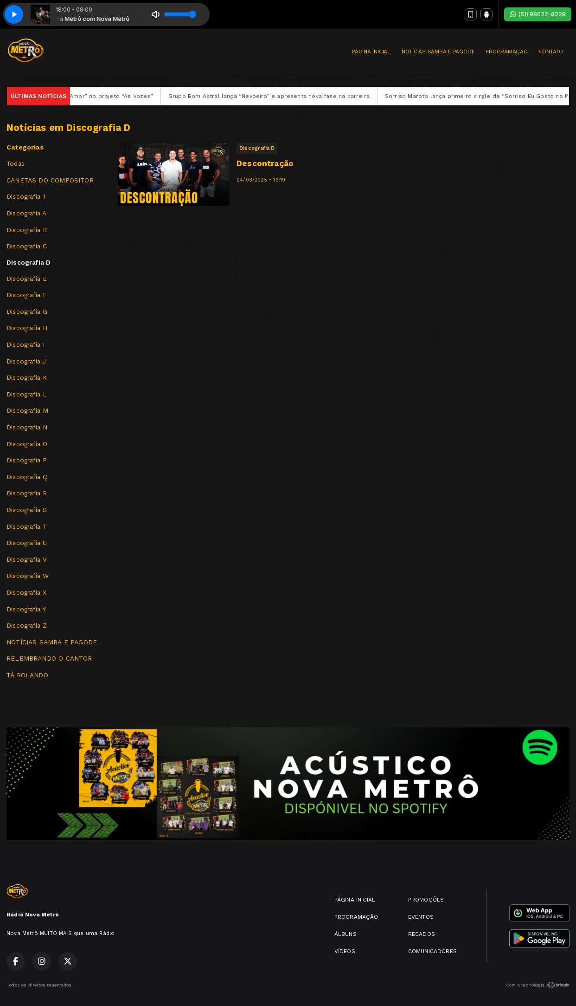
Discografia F (26, 295)
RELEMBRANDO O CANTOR (49, 658)
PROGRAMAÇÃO (506, 51)
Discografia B (26, 230)
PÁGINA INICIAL (371, 51)
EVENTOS (421, 917)
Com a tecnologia (538, 985)
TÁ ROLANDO (27, 675)
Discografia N (26, 427)
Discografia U (26, 542)
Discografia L (26, 394)
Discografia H (26, 327)
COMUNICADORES (432, 951)
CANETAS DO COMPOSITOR (50, 180)
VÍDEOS (344, 951)
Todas (15, 163)
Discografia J (26, 361)
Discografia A (26, 213)
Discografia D (28, 262)
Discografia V (26, 559)
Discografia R (26, 493)
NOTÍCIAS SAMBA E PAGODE (438, 51)
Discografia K (26, 377)
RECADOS (421, 934)
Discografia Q (27, 476)
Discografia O (26, 444)
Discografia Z (26, 625)
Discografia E (26, 278)
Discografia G (26, 311)
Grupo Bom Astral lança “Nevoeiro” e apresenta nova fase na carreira (282, 96)
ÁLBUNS (345, 934)
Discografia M (27, 410)
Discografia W (27, 575)
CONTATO (551, 51)
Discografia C (26, 246)
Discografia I (25, 344)
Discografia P (26, 460)
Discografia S (26, 509)
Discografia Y (26, 609)
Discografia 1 (25, 196)
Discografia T (26, 526)
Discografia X (26, 592)
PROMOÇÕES (426, 899)
